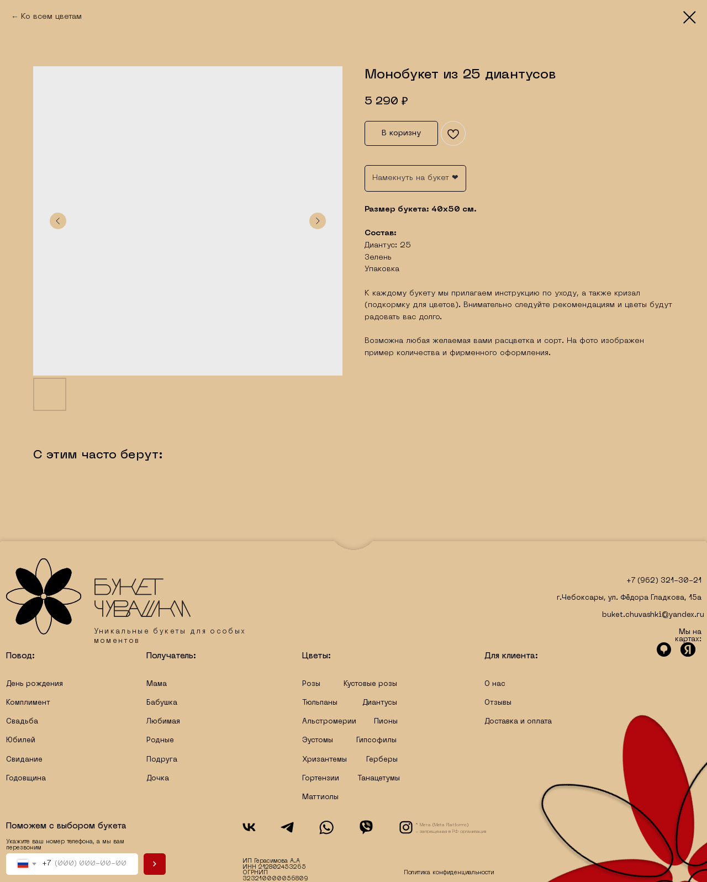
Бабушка (161, 703)
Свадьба (22, 722)
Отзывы (497, 703)
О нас (494, 684)
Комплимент (28, 703)
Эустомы (317, 740)
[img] (98, 596)
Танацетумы (378, 778)
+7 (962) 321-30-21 (663, 581)
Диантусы (379, 703)
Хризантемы (324, 760)
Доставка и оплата (518, 722)
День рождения (34, 684)
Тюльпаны (319, 703)
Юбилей (20, 740)
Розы (311, 684)
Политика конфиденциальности (449, 872)
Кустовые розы (370, 684)
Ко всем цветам (51, 16)
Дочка (157, 778)
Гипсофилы (376, 740)
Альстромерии (329, 722)
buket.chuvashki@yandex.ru (653, 615)
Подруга (161, 760)
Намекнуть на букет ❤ (415, 178)
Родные (160, 740)
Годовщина (26, 778)
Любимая (163, 722)
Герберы (382, 760)
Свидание (24, 760)
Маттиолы (320, 797)
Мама (156, 684)
